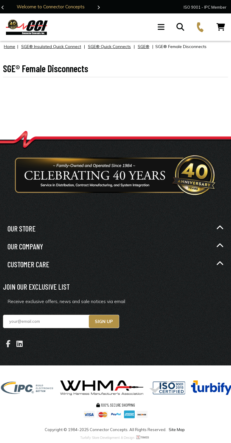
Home (9, 46)
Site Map (177, 429)
